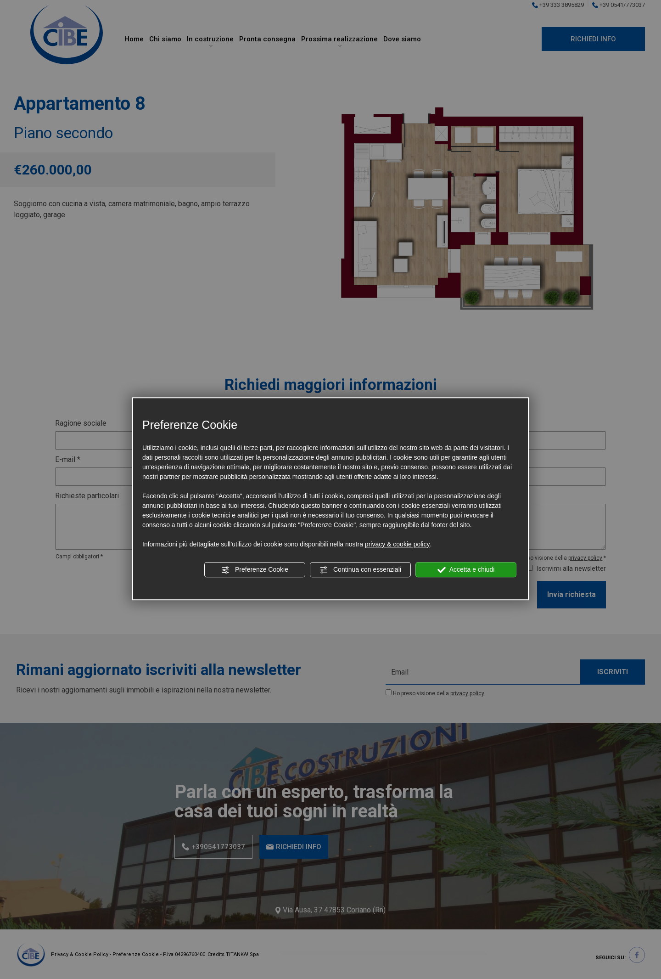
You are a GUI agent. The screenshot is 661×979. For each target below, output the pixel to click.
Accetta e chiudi (466, 570)
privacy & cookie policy (397, 544)
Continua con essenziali (360, 570)
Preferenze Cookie (254, 570)
